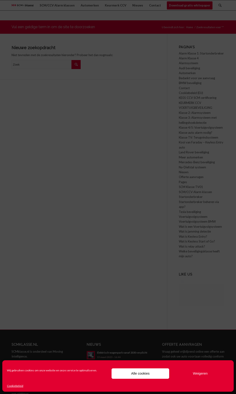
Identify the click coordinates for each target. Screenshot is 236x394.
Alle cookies (140, 373)
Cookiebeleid (15, 386)
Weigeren (200, 373)
